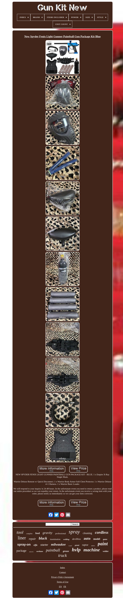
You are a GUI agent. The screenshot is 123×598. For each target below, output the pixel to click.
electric (31, 552)
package (21, 550)
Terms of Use (62, 582)
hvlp (76, 549)
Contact (62, 572)
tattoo (93, 545)
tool (20, 532)
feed (37, 533)
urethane (39, 551)
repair (32, 538)
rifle (36, 545)
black (43, 538)
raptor (85, 544)
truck (62, 555)
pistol (77, 545)
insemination (55, 539)
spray (74, 532)
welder (105, 551)
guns (105, 539)
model (96, 538)
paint (103, 543)
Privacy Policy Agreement (62, 577)
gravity (47, 533)
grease (66, 551)
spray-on (24, 544)
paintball (53, 550)
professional (60, 533)
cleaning (87, 533)
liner (22, 537)
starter (44, 544)
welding (66, 539)
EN (60, 586)
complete (29, 534)
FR (64, 586)
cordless (101, 532)
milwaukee (58, 544)
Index (62, 567)
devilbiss (76, 539)
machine (91, 549)
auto (87, 538)
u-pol (70, 545)
